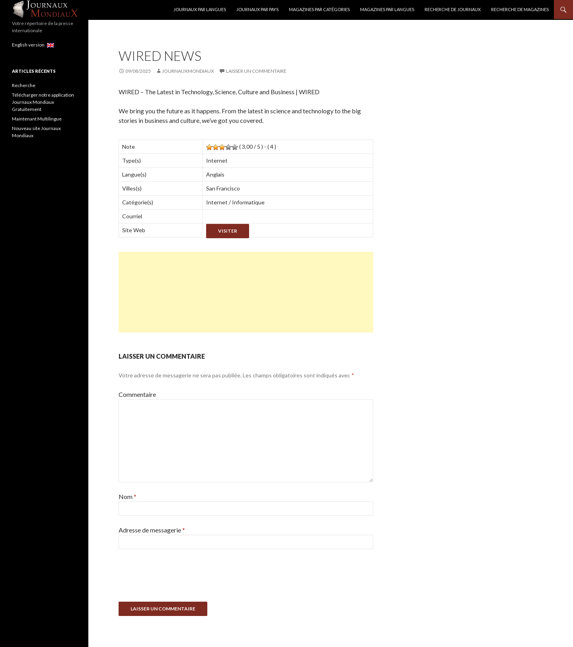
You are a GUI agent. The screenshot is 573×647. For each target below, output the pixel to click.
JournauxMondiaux (188, 71)
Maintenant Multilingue (37, 119)
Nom (127, 496)
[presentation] (179, 578)
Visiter (227, 231)
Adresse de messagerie (152, 530)
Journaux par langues (199, 9)
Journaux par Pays (257, 9)
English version (33, 45)
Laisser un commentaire (256, 71)
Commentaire (137, 394)
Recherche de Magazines (520, 9)
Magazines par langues (387, 9)
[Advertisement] (246, 292)
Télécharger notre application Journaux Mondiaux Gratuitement (43, 102)
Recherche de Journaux (453, 9)
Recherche (23, 85)
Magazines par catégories (319, 9)
